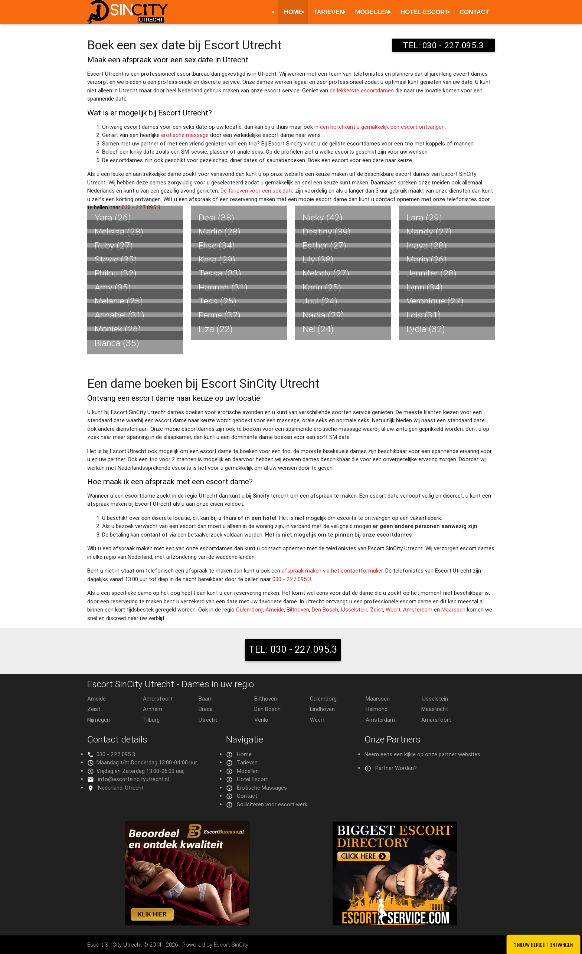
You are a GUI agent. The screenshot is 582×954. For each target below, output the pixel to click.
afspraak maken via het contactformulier (332, 570)
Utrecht (208, 719)
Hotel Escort (424, 12)
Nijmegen (98, 719)
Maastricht (434, 708)
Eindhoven (322, 708)
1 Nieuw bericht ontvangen (543, 944)
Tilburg (151, 719)
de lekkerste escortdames (362, 90)
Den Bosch (325, 609)
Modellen (372, 12)
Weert (393, 609)
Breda (206, 708)
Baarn (206, 698)
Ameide (274, 609)
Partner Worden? (396, 767)
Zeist (376, 609)
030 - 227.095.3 (291, 579)
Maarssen (453, 609)
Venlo (261, 719)
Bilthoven (298, 609)
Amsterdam (417, 609)
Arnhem (152, 708)
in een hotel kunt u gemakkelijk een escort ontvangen (379, 126)
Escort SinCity (231, 944)
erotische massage (185, 134)
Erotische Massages (262, 787)
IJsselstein (354, 609)
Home (293, 12)
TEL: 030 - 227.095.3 (443, 45)
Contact (474, 12)
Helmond (377, 708)
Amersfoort (158, 698)
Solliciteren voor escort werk (272, 804)
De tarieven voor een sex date (257, 190)
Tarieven (329, 12)
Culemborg (249, 609)
